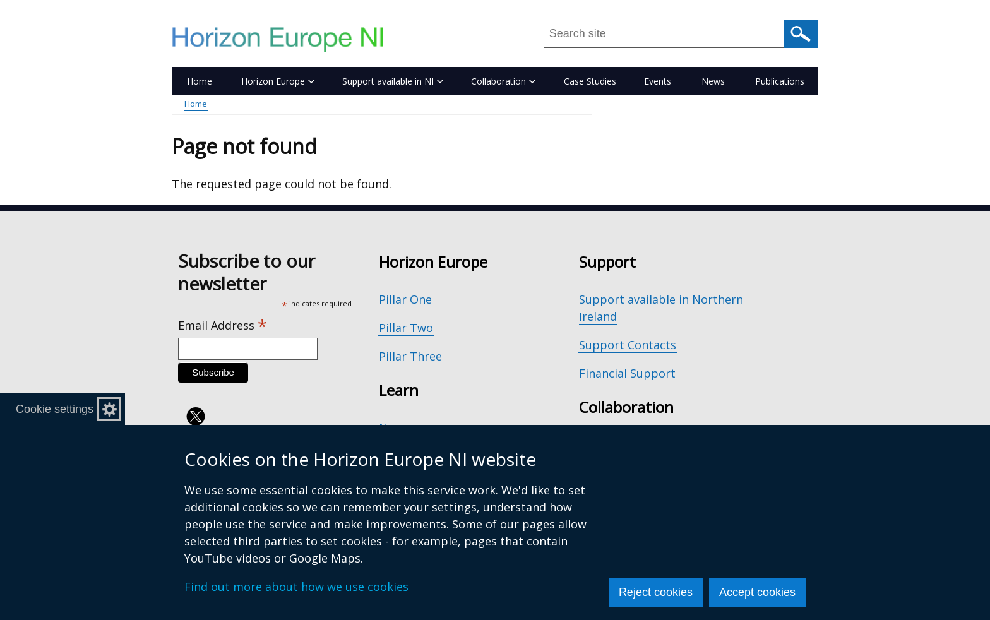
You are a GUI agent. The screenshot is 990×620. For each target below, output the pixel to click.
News (713, 81)
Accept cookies (757, 592)
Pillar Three (410, 356)
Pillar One (405, 299)
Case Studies (590, 81)
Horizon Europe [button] (277, 81)
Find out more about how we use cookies (296, 586)
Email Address (222, 325)
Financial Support (627, 373)
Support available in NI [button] (392, 81)
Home (199, 81)
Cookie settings (54, 409)
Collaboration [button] (503, 81)
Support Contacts (627, 344)
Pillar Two (406, 327)
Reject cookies (656, 592)
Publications (779, 81)
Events (657, 81)
